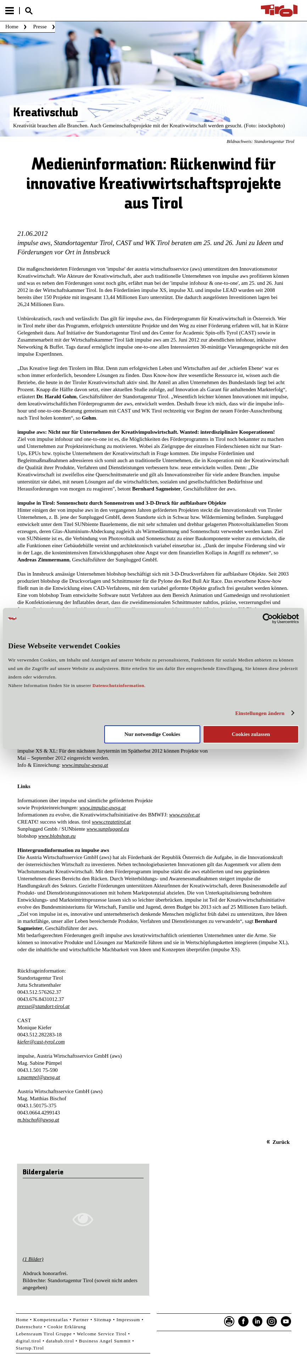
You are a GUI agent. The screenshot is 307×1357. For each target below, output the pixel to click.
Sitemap (103, 1319)
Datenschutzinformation (118, 685)
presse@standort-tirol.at (43, 1006)
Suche (29, 11)
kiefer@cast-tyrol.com (41, 1042)
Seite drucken (229, 1321)
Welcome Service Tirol (102, 1333)
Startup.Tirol (30, 1348)
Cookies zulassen (251, 734)
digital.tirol (28, 1341)
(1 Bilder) (33, 1259)
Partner (81, 1319)
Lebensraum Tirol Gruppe (44, 1333)
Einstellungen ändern (259, 713)
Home (11, 26)
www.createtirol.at (111, 822)
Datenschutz (29, 1326)
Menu (9, 10)
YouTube (286, 1321)
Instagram (272, 1321)
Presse (39, 26)
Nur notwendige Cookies (152, 734)
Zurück (281, 1142)
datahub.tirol (60, 1341)
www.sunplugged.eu (107, 829)
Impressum (128, 1319)
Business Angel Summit (105, 1341)
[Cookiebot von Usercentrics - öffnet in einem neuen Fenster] (268, 618)
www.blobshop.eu (57, 836)
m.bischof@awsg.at (38, 1120)
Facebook (243, 1321)
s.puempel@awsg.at (38, 1077)
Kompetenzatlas (50, 1319)
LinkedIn (257, 1321)
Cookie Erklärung (67, 1326)
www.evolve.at (184, 815)
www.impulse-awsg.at (85, 765)
